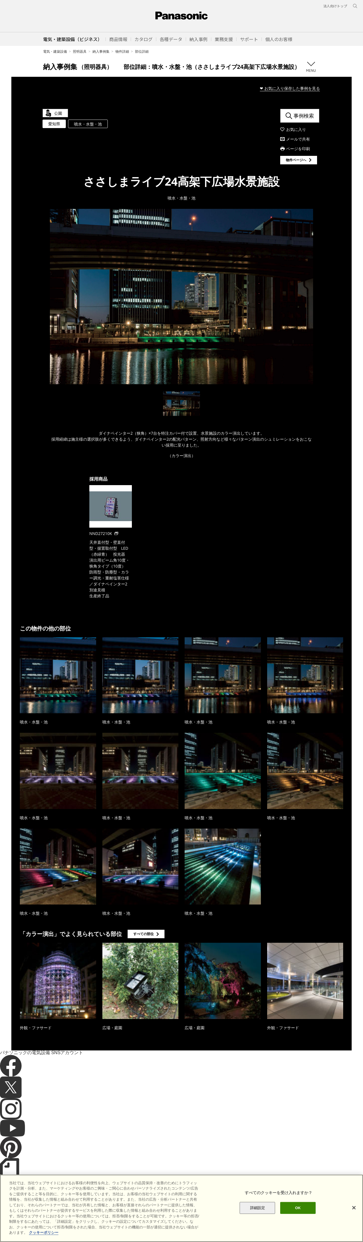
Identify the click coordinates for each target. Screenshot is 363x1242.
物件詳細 (122, 51)
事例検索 (304, 115)
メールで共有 (298, 139)
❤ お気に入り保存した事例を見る (290, 88)
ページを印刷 (298, 148)
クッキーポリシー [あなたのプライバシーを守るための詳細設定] (43, 1232)
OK (298, 1208)
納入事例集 (100, 51)
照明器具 (79, 51)
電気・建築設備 (55, 51)
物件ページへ (296, 160)
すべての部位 (143, 933)
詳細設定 (257, 1208)
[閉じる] (354, 1207)
